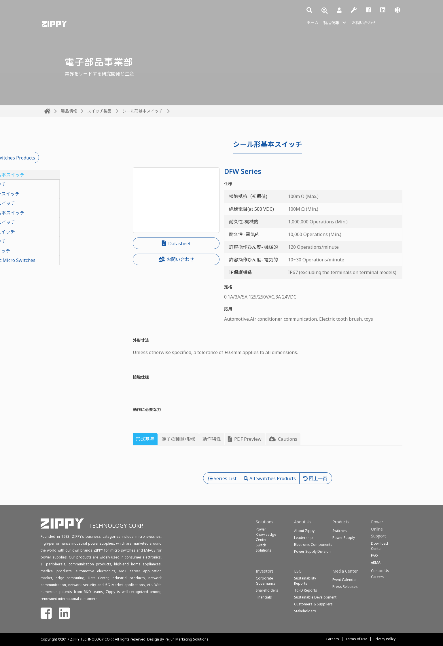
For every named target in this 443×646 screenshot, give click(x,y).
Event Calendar (344, 579)
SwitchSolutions (263, 548)
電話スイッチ (58, 241)
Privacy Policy (384, 638)
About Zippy (304, 530)
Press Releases (345, 586)
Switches (339, 530)
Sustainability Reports (305, 581)
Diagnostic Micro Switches (72, 260)
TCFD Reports (305, 590)
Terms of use (356, 638)
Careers (332, 638)
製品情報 (334, 22)
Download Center (379, 546)
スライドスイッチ (62, 222)
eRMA (375, 562)
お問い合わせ (370, 22)
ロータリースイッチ (64, 194)
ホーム (313, 22)
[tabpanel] (267, 461)
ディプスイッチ (60, 251)
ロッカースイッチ (62, 232)
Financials (264, 597)
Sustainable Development (315, 597)
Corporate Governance (266, 581)
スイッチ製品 (99, 111)
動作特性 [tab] (211, 439)
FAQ (374, 555)
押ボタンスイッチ (62, 203)
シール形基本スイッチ (142, 111)
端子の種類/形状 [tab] (179, 439)
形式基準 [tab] (145, 439)
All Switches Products (75, 158)
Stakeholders (305, 611)
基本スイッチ (58, 184)
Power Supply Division (312, 551)
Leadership (303, 537)
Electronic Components (313, 544)
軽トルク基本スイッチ (67, 213)
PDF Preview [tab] (245, 439)
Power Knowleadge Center (266, 534)
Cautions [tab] (283, 439)
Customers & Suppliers (313, 604)
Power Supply (343, 537)
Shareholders (267, 590)
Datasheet (176, 243)
